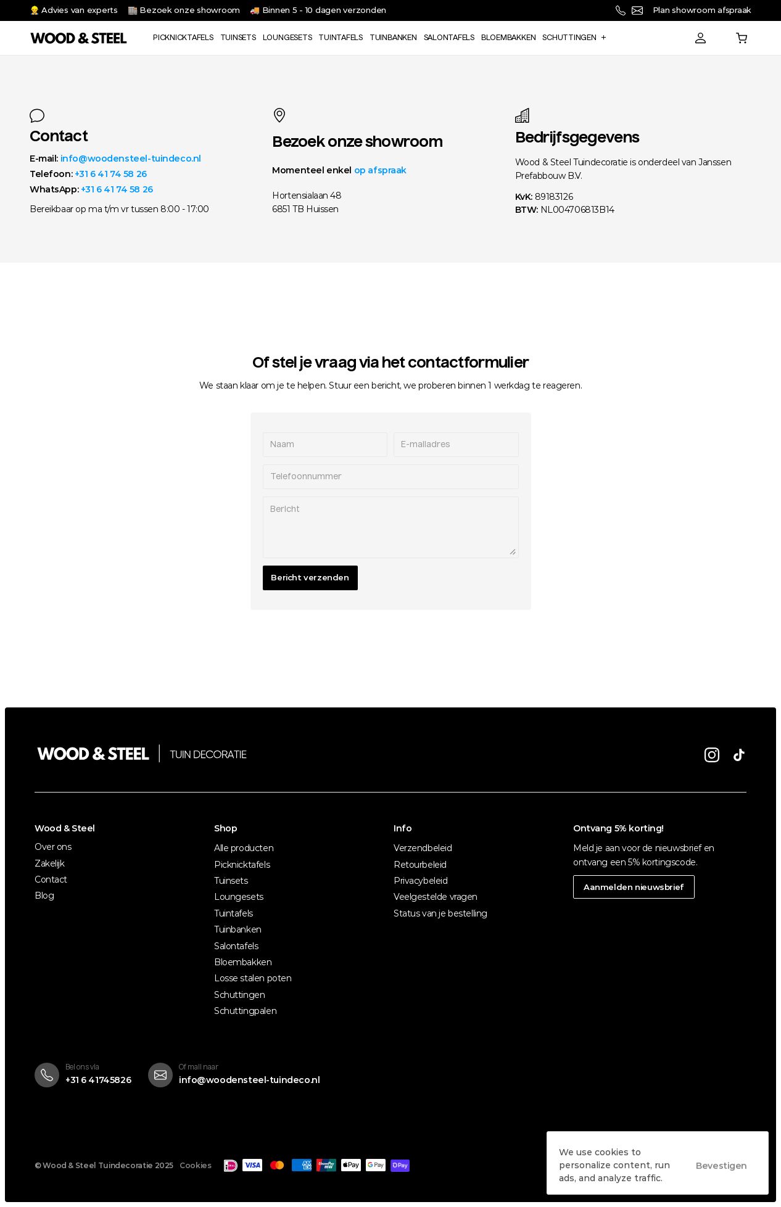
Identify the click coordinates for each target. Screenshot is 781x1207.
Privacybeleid (421, 880)
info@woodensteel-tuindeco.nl (130, 158)
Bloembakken (242, 962)
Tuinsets (231, 880)
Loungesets (238, 896)
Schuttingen (239, 994)
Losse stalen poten (252, 978)
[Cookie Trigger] (195, 1165)
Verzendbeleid (423, 848)
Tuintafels (233, 913)
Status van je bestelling (440, 913)
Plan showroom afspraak (702, 10)
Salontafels (236, 946)
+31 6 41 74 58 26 (111, 173)
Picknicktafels (242, 864)
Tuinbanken (238, 929)
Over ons (53, 846)
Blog (44, 895)
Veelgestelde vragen (435, 896)
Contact (51, 879)
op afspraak (380, 170)
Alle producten (243, 848)
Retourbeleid (420, 864)
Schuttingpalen (245, 1010)
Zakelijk (50, 863)
